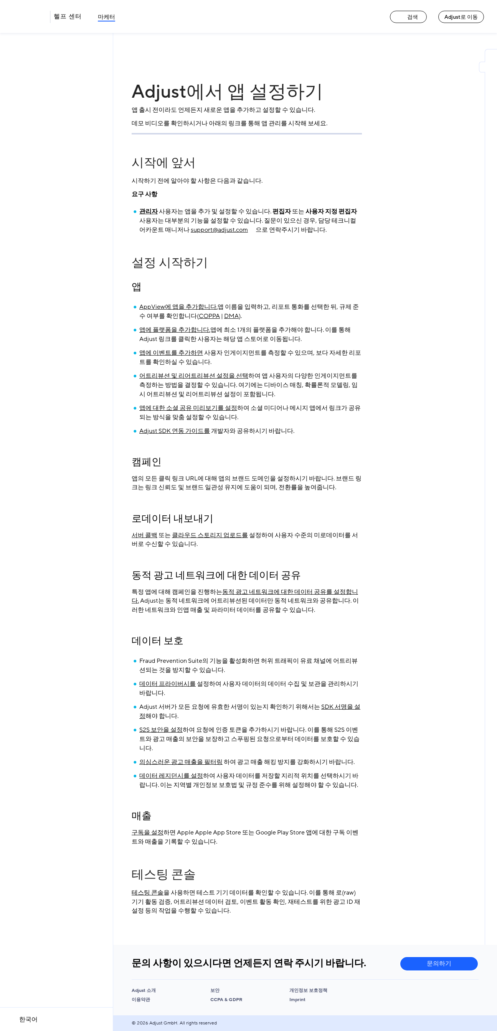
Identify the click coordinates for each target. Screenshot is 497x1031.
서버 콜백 (144, 535)
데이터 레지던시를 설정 (171, 776)
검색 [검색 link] (408, 17)
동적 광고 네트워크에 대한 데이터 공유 (216, 575)
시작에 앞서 (164, 163)
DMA (231, 316)
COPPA (209, 316)
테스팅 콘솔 (164, 875)
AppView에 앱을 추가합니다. (178, 307)
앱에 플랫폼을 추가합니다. (174, 330)
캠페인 (147, 462)
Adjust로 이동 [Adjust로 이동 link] (461, 17)
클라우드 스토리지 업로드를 (210, 535)
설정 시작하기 (170, 263)
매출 (142, 816)
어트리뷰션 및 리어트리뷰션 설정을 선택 (193, 376)
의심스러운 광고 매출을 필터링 (181, 762)
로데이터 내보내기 (172, 518)
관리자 (148, 211)
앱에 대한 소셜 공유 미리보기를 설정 (188, 408)
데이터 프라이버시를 (167, 684)
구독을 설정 (147, 832)
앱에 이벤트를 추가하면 (171, 353)
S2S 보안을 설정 (161, 730)
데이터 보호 (157, 640)
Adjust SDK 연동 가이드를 (174, 431)
